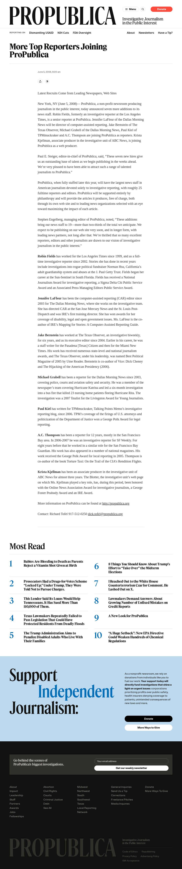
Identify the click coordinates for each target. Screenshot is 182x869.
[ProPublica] (63, 16)
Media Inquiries (120, 803)
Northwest (83, 791)
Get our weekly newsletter (131, 768)
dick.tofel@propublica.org (105, 514)
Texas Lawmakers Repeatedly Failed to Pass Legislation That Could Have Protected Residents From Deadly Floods (54, 620)
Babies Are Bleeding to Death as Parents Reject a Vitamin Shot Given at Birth (53, 563)
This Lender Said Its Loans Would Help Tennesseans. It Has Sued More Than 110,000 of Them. (52, 603)
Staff (12, 799)
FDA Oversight (82, 32)
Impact (14, 791)
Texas (80, 803)
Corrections (118, 795)
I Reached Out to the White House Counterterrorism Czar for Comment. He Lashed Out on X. (138, 585)
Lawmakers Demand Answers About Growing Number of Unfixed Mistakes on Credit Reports (138, 603)
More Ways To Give (156, 791)
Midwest (82, 787)
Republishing (148, 851)
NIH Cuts (63, 32)
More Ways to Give (148, 727)
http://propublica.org (115, 503)
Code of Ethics (130, 851)
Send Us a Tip (119, 791)
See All (47, 808)
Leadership (16, 795)
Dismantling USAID (41, 32)
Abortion (48, 787)
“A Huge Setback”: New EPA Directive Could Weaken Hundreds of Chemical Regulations (136, 637)
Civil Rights (50, 791)
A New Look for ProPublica (128, 616)
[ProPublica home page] (63, 847)
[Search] (142, 9)
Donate (161, 9)
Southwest (83, 799)
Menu (132, 9)
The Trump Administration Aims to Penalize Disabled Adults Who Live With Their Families (53, 637)
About (131, 33)
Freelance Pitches (122, 799)
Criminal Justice (53, 799)
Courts (47, 795)
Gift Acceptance (130, 860)
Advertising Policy (150, 856)
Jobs (12, 812)
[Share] (40, 81)
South (80, 795)
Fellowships (17, 816)
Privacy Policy (129, 856)
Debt (46, 803)
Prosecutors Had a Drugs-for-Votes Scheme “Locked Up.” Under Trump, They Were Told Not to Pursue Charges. (55, 585)
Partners (15, 803)
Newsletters (146, 33)
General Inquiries (121, 787)
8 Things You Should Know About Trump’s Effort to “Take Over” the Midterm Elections (139, 568)
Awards (14, 808)
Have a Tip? (165, 33)
